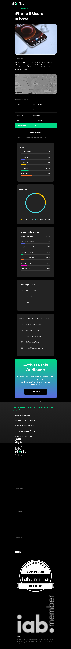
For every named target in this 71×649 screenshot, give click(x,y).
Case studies (20, 515)
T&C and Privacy (21, 522)
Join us (18, 545)
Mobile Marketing (21, 500)
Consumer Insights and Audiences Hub (30, 492)
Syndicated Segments (23, 470)
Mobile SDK (19, 477)
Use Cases (19, 489)
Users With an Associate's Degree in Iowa (28, 431)
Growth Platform (21, 474)
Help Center (19, 530)
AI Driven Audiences (22, 466)
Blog (17, 519)
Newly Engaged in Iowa (22, 415)
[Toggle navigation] (57, 3)
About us (18, 541)
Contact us (19, 526)
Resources (19, 511)
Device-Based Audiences (24, 462)
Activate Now (35, 133)
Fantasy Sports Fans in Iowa (23, 436)
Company (18, 537)
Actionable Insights (22, 481)
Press (17, 549)
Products (18, 455)
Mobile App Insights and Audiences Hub (30, 496)
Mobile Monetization (23, 504)
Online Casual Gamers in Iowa (24, 426)
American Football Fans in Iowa (25, 420)
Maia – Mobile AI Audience (25, 459)
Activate (35, 392)
